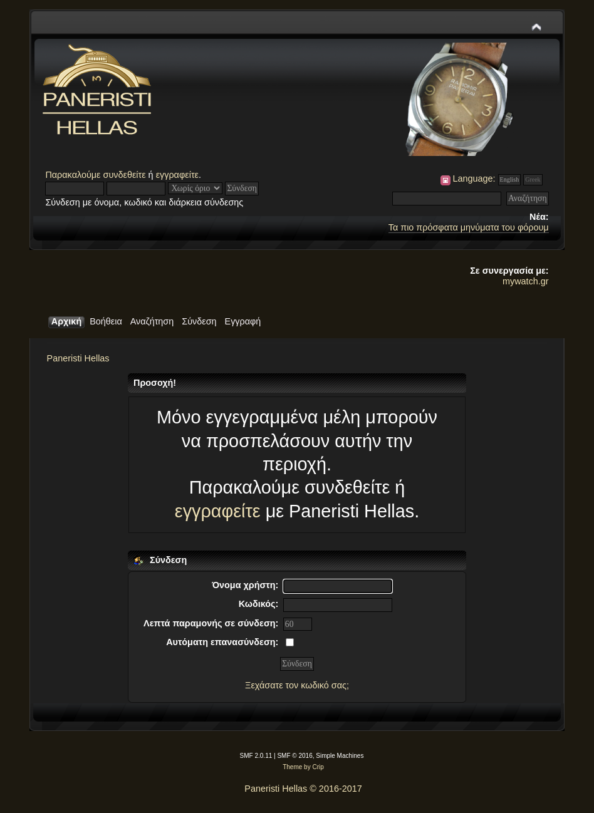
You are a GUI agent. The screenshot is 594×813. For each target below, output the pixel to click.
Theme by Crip (303, 767)
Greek (532, 179)
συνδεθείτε (124, 175)
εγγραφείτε (177, 175)
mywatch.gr (526, 281)
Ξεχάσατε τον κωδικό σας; (297, 685)
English (509, 179)
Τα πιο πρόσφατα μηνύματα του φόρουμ (468, 227)
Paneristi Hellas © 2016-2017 (303, 789)
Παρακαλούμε (74, 175)
